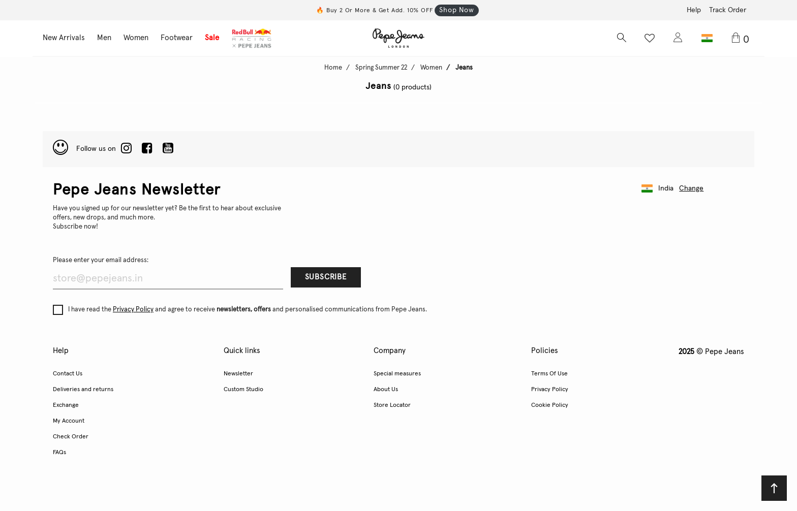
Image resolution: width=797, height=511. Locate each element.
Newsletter (238, 374)
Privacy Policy (133, 309)
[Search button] (621, 38)
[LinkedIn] (126, 149)
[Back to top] (774, 488)
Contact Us (67, 374)
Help (694, 10)
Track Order (727, 10)
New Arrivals (64, 38)
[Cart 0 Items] (742, 38)
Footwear (177, 38)
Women (136, 38)
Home (333, 68)
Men (104, 38)
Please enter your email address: (100, 260)
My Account (68, 421)
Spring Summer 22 (381, 68)
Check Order (70, 437)
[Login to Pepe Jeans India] (678, 38)
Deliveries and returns (83, 390)
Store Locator (392, 405)
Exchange (66, 405)
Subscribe (326, 277)
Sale (212, 38)
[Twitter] (168, 149)
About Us (386, 390)
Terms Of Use (549, 374)
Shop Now (456, 10)
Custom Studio (243, 390)
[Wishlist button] (650, 38)
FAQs (59, 453)
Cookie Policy (549, 405)
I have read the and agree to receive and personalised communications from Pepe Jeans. (240, 310)
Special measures (397, 374)
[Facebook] (147, 149)
